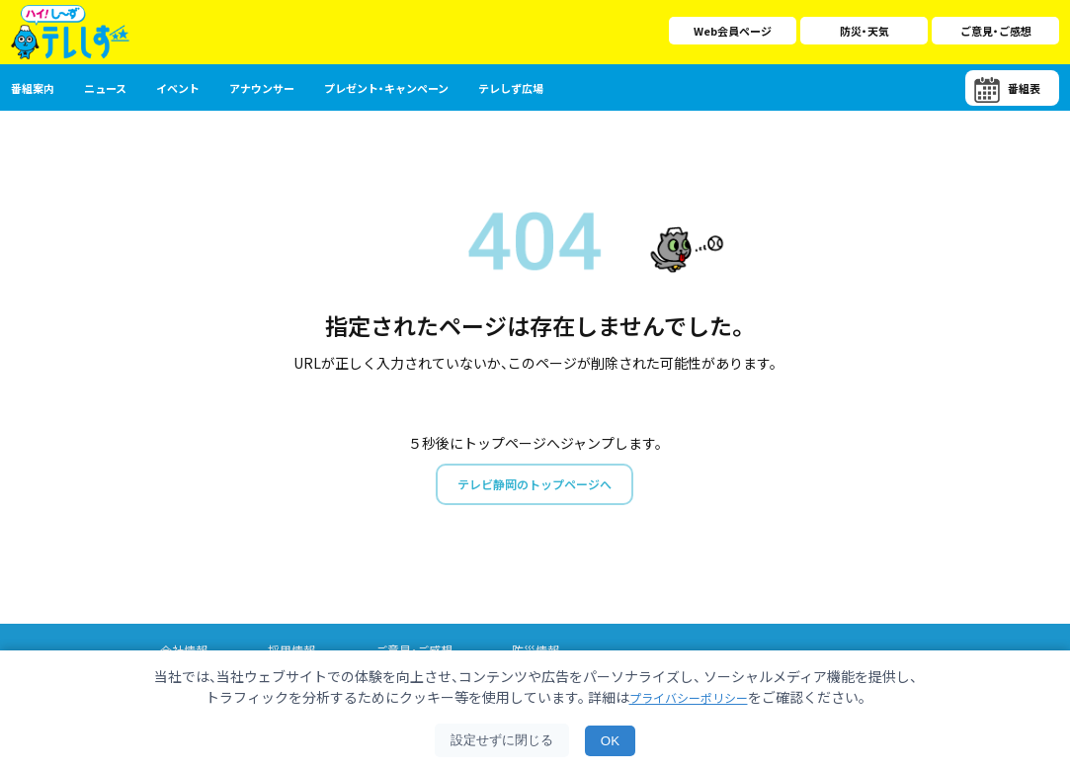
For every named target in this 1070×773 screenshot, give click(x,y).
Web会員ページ (733, 31)
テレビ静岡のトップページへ (534, 485)
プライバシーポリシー (688, 697)
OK (610, 740)
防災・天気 (864, 31)
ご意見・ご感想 (995, 31)
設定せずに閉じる (502, 739)
